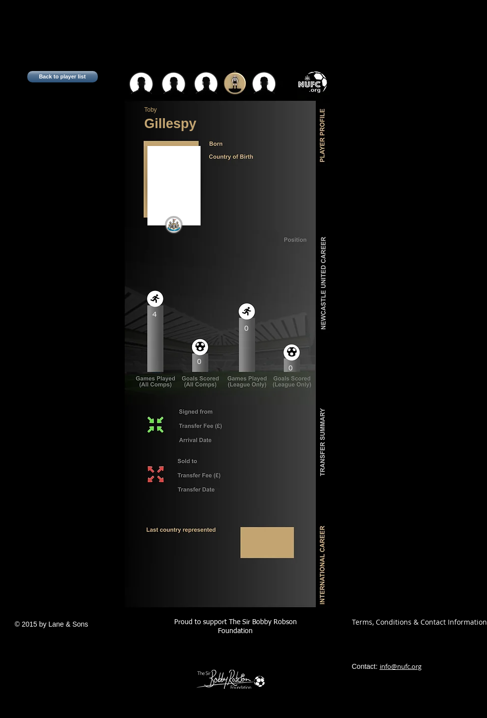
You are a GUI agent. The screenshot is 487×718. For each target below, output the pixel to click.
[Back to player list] (62, 76)
